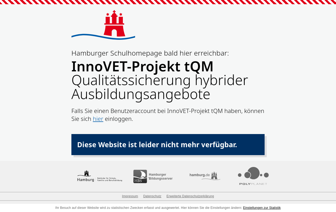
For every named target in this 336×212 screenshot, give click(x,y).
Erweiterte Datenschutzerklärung (190, 196)
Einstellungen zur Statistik (262, 208)
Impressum (130, 196)
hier (98, 118)
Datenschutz (152, 196)
